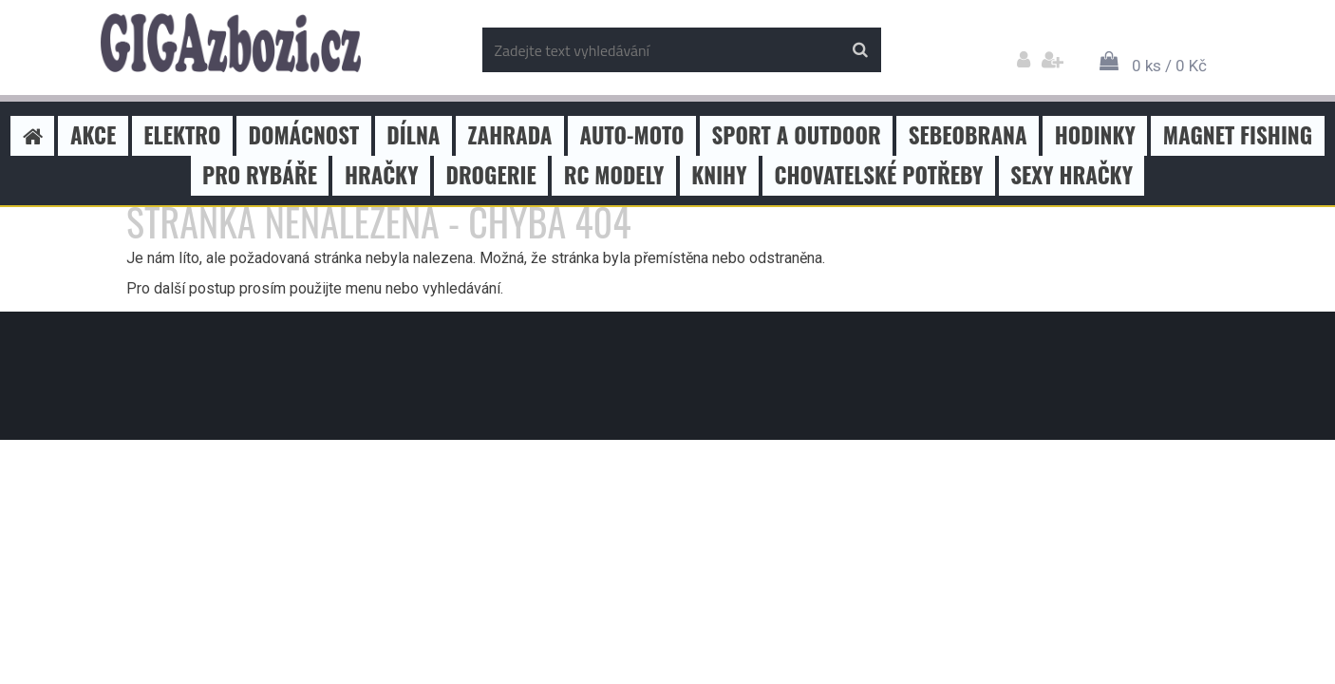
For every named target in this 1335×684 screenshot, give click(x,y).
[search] (859, 50)
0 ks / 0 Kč (1169, 65)
